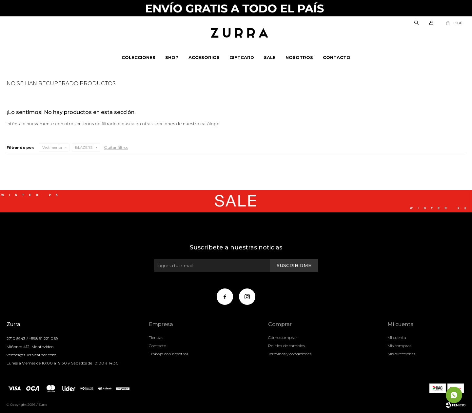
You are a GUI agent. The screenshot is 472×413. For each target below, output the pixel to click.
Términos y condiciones (289, 353)
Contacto (336, 57)
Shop (172, 57)
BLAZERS (83, 147)
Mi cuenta (396, 337)
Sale (270, 57)
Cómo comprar (282, 337)
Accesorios (204, 57)
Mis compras (399, 345)
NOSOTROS (299, 57)
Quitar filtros (116, 147)
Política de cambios (286, 345)
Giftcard (241, 57)
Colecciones (138, 57)
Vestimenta (52, 147)
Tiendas (156, 337)
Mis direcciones (401, 353)
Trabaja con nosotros (168, 353)
